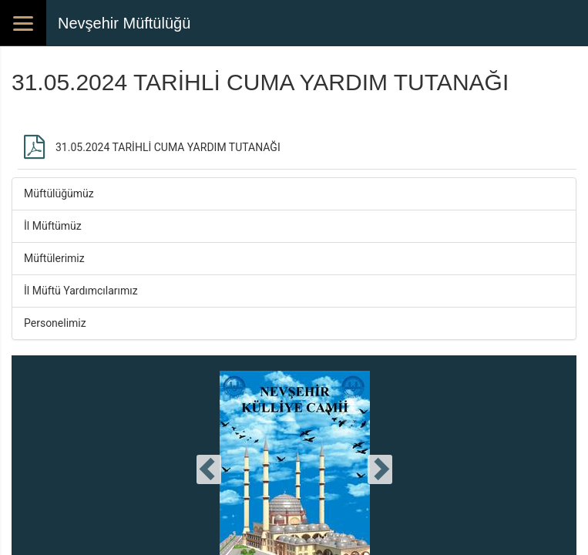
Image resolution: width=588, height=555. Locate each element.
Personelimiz (55, 323)
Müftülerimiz (54, 258)
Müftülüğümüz (59, 193)
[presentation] (209, 469)
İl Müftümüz (53, 226)
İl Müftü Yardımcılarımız (81, 290)
